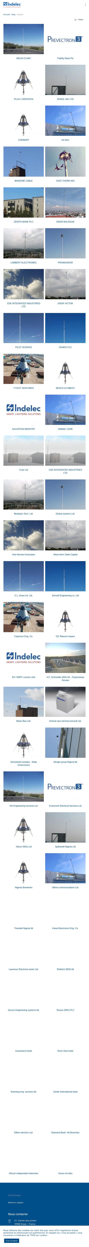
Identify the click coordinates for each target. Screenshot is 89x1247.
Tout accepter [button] (11, 1241)
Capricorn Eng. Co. (23, 636)
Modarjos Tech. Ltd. (23, 514)
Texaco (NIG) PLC (65, 1010)
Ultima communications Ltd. (65, 887)
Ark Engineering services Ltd (24, 806)
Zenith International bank (65, 1092)
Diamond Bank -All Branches (65, 1132)
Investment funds (23, 1051)
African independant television (23, 1173)
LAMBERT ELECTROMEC (23, 262)
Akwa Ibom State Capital (65, 554)
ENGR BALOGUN (65, 222)
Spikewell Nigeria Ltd (65, 846)
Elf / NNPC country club (23, 677)
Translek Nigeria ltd (23, 928)
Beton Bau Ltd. (23, 721)
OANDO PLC (65, 347)
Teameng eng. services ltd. (23, 1092)
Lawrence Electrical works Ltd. (23, 969)
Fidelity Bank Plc (65, 58)
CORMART (23, 140)
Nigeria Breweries (23, 887)
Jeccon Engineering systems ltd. (23, 1010)
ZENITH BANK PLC (23, 222)
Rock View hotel (65, 1051)
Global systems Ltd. (65, 514)
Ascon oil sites (65, 1173)
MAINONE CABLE (24, 181)
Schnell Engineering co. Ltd (65, 595)
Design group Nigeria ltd (65, 762)
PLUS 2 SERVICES (23, 99)
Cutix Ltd (23, 470)
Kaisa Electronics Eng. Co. (65, 928)
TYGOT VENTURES (24, 388)
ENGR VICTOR (65, 303)
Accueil (6, 14)
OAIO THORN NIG (65, 181)
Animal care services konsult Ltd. (65, 721)
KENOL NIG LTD (65, 99)
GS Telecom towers (65, 636)
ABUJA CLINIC (23, 58)
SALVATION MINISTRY (23, 429)
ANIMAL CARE (65, 429)
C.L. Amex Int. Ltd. (24, 595)
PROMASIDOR (65, 262)
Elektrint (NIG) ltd (65, 969)
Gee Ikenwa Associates (23, 554)
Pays (14, 14)
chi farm (65, 140)
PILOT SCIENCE (23, 347)
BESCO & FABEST (65, 388)
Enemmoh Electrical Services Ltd (65, 806)
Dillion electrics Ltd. (23, 1132)
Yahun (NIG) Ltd (24, 846)
